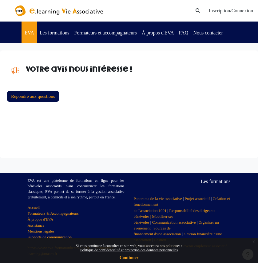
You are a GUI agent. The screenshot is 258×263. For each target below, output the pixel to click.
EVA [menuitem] (29, 32)
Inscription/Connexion (231, 10)
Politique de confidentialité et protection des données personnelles (129, 250)
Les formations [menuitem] (54, 32)
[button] (198, 11)
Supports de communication (50, 237)
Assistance (36, 225)
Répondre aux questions (33, 96)
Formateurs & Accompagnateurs (53, 213)
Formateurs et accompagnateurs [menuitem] (105, 32)
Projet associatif (197, 199)
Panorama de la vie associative (158, 199)
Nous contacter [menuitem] (208, 32)
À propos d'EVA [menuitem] (158, 32)
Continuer (129, 257)
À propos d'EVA (41, 219)
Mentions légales (41, 231)
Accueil (34, 207)
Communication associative (174, 222)
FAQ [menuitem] (184, 32)
